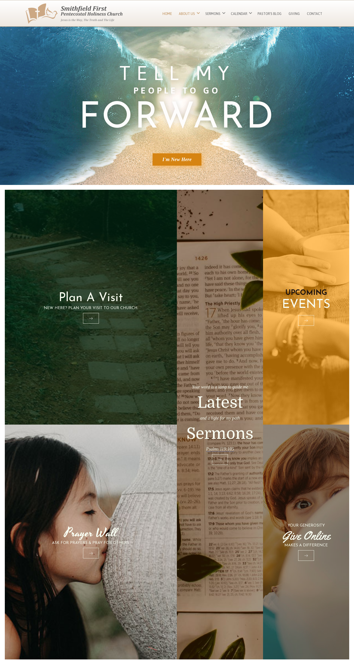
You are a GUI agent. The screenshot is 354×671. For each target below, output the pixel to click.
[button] (198, 13)
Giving (294, 14)
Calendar (239, 14)
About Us (187, 14)
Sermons (212, 14)
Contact (314, 14)
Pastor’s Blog (269, 14)
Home (167, 14)
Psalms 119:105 (220, 448)
